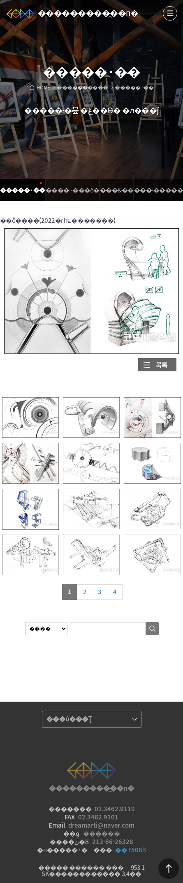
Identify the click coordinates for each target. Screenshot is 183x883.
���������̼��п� (88, 12)
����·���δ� (73, 189)
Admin (181, 1)
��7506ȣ (130, 849)
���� (170, 13)
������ (168, 868)
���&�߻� (117, 189)
